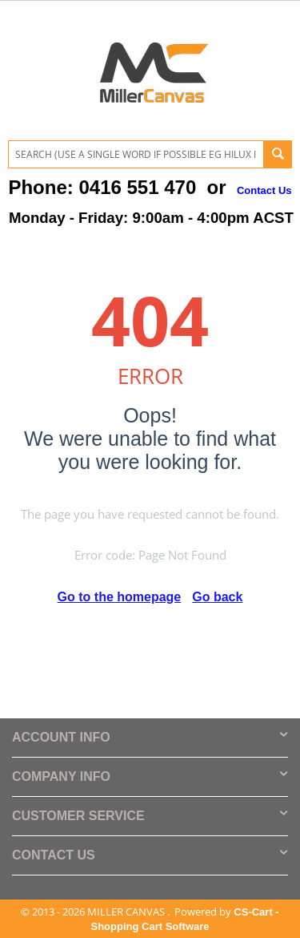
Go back (217, 597)
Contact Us (264, 190)
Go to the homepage (120, 597)
